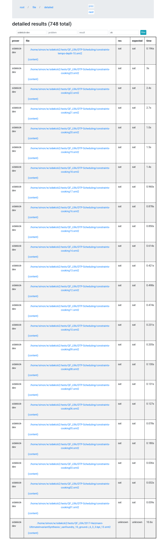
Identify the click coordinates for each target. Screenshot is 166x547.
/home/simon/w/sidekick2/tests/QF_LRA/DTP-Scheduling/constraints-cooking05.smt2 (70, 426)
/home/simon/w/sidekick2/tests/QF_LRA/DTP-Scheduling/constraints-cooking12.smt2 (70, 288)
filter (143, 32)
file (34, 7)
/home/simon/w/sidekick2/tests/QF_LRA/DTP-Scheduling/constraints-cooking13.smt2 (70, 268)
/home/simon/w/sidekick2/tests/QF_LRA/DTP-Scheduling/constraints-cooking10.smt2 (70, 327)
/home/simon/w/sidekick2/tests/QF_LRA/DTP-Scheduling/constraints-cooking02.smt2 (70, 485)
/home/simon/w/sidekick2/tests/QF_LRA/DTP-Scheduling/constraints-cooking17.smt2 (70, 189)
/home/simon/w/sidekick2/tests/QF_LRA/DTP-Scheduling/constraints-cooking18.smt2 (70, 170)
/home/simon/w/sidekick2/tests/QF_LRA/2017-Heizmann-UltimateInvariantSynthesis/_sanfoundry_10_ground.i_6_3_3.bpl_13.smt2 (70, 525)
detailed (48, 7)
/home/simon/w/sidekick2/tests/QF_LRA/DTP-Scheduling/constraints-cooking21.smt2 (70, 110)
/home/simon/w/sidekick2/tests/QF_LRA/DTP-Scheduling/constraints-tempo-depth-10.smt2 (70, 51)
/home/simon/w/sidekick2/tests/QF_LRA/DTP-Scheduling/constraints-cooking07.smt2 (70, 387)
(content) (33, 59)
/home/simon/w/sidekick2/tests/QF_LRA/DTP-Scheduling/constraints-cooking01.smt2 (70, 505)
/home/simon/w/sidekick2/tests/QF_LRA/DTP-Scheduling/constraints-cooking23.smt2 (70, 71)
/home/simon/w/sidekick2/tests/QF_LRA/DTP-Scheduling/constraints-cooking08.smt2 (70, 367)
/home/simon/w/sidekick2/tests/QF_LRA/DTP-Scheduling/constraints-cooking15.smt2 (70, 229)
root (22, 7)
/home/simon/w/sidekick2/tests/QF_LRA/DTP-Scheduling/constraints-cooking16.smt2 (70, 209)
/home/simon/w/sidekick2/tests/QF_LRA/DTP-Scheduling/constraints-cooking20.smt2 (70, 130)
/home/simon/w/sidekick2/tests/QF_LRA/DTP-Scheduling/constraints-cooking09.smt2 (70, 347)
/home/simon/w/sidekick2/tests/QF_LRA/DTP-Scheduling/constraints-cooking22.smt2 (70, 91)
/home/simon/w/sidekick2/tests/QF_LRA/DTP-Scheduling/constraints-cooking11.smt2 (70, 308)
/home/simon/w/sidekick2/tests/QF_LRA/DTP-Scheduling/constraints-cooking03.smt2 (70, 466)
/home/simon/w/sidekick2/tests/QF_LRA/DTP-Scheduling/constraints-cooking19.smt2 (70, 150)
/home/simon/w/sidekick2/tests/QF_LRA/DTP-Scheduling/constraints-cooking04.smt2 (70, 446)
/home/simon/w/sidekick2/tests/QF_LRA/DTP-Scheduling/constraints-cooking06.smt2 (70, 406)
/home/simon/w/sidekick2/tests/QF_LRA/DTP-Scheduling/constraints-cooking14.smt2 (70, 248)
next (91, 12)
